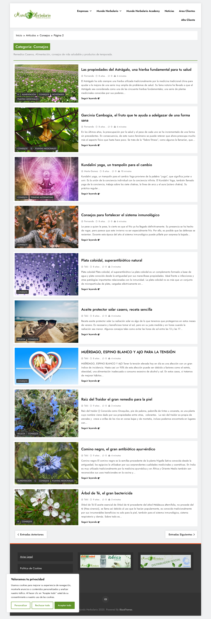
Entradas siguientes (180, 534)
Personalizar (21, 605)
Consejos (44, 94)
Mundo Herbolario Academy (143, 11)
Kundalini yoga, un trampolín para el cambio (116, 165)
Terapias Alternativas (42, 197)
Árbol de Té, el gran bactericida (106, 493)
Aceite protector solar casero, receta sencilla (116, 309)
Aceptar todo (64, 605)
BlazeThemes (126, 609)
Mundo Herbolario (107, 11)
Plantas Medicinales (28, 99)
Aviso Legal (26, 557)
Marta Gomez (91, 171)
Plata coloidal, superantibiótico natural (111, 260)
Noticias (169, 11)
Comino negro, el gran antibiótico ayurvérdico (118, 449)
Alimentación (29, 94)
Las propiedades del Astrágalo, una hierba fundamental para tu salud (136, 69)
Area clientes (187, 11)
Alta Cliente (188, 20)
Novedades (58, 94)
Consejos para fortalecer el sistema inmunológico (120, 214)
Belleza (21, 339)
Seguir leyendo (90, 98)
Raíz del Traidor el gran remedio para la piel (116, 399)
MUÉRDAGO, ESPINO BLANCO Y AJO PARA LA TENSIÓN (128, 352)
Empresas (82, 11)
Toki (86, 266)
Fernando (89, 75)
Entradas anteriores (32, 534)
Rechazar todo (42, 605)
